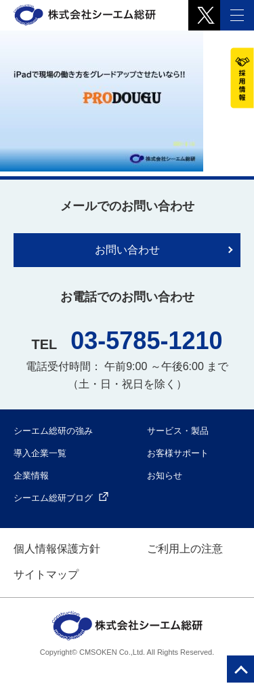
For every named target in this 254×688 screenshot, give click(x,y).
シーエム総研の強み (53, 431)
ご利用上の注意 (185, 548)
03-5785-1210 (146, 341)
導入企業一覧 (40, 453)
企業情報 (31, 475)
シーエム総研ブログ (61, 498)
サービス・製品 (178, 431)
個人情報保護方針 (57, 548)
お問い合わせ (127, 250)
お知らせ (164, 475)
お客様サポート (178, 453)
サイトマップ (46, 574)
